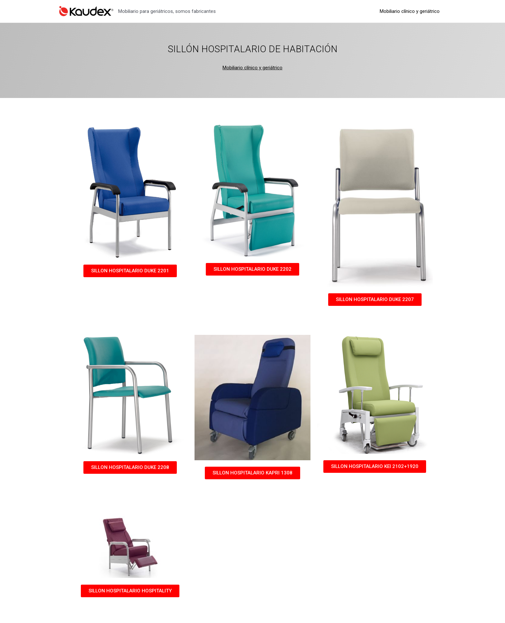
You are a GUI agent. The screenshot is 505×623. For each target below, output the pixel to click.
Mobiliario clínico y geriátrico (411, 11)
